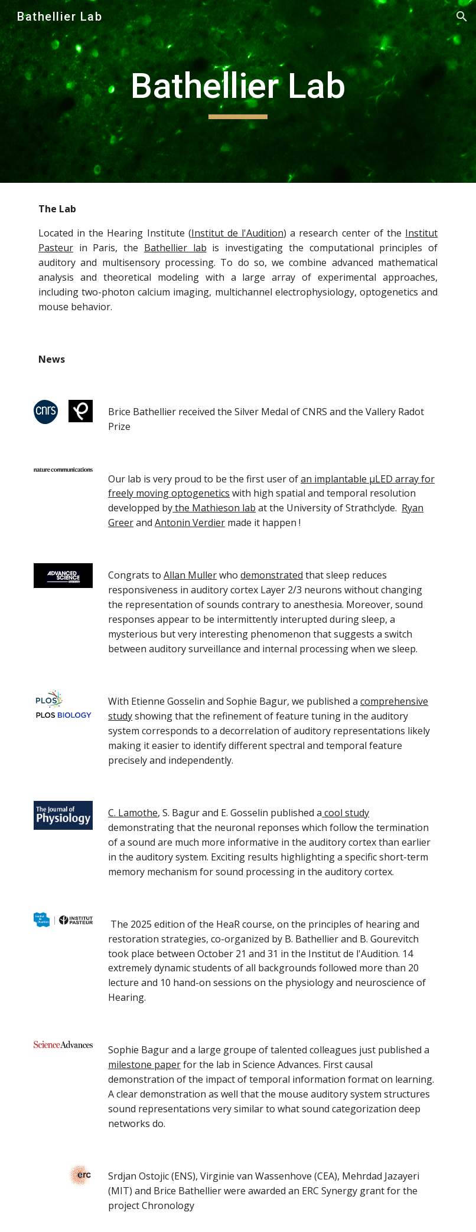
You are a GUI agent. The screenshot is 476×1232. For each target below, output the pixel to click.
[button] (462, 16)
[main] (238, 91)
